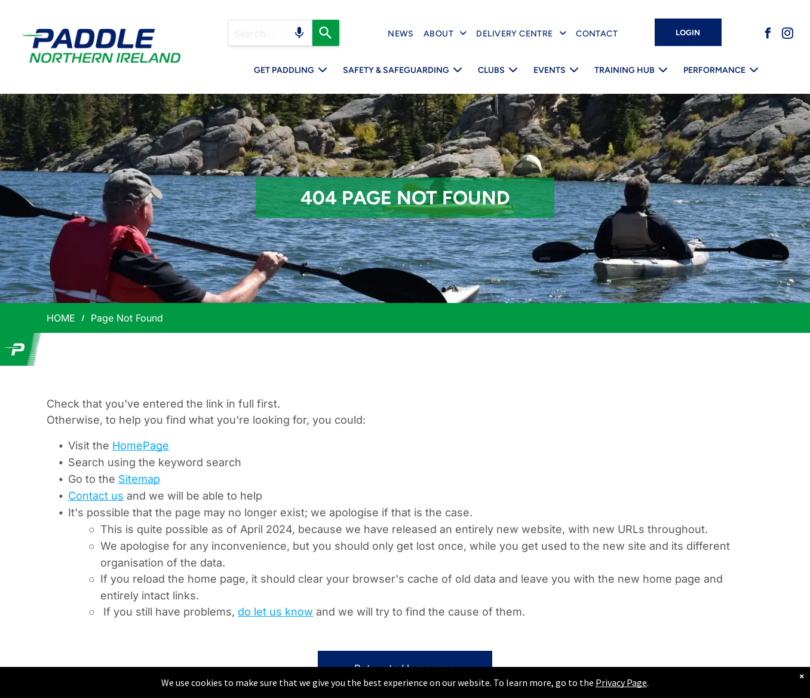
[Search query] (270, 33)
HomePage (140, 445)
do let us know (275, 611)
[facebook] (767, 35)
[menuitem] (401, 34)
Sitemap (139, 479)
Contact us (96, 495)
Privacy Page (621, 682)
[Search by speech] (299, 33)
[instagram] (787, 35)
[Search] (325, 33)
